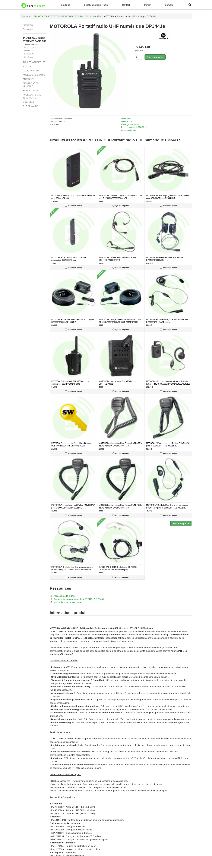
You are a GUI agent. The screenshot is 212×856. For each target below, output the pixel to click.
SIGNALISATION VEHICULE (31, 84)
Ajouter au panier (155, 57)
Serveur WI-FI (30, 54)
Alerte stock (126, 119)
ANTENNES (28, 79)
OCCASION (28, 102)
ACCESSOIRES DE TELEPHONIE (32, 96)
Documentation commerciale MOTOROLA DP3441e (79, 599)
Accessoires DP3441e (65, 596)
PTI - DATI (28, 66)
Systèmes (28, 57)
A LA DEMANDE (30, 106)
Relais (27, 51)
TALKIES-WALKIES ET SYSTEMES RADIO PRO (35, 39)
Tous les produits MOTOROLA (134, 127)
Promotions (28, 25)
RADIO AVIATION (31, 71)
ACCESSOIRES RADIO (34, 75)
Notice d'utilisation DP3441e (68, 602)
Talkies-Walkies (31, 44)
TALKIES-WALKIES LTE (34, 62)
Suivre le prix (126, 121)
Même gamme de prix (130, 124)
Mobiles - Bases (31, 47)
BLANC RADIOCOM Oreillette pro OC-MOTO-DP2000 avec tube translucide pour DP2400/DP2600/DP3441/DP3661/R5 (118, 570)
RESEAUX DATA (31, 90)
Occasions (28, 29)
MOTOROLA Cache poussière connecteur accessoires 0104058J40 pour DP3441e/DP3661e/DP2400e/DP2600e (68, 260)
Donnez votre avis (128, 130)
